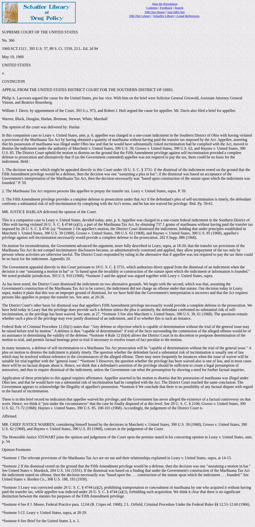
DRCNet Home (155, 12)
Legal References (187, 16)
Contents (152, 7)
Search (179, 7)
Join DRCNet (176, 12)
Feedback (166, 7)
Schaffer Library (164, 16)
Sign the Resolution (164, 4)
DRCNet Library (140, 16)
